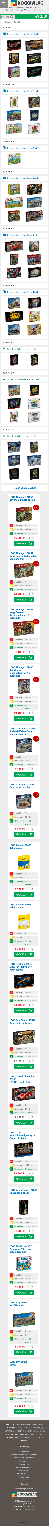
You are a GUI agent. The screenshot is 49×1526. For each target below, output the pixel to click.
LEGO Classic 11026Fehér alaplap (20, 906)
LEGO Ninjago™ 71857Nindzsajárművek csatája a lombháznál (23, 556)
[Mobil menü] (4, 4)
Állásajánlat (24, 1477)
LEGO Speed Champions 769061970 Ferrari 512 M (23, 1079)
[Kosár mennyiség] (29, 538)
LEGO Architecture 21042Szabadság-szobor (23, 1191)
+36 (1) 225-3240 (15, 10)
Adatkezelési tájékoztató (24, 1458)
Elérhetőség (24, 1451)
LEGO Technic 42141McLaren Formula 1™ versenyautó (21, 967)
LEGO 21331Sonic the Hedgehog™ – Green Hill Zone (22, 1135)
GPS (37, 8)
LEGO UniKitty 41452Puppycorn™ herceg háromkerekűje (21, 1249)
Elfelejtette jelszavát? (24, 1489)
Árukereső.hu (24, 1522)
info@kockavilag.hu (25, 1506)
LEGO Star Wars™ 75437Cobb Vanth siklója (22, 786)
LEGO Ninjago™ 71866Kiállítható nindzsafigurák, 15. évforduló (21, 671)
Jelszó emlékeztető (24, 1467)
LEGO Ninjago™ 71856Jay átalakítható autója (22, 498)
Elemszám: (18, 530)
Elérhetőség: (18, 533)
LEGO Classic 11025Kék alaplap (20, 846)
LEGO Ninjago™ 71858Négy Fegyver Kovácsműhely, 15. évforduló (21, 613)
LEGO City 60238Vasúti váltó (18, 1304)
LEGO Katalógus (23, 1474)
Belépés (23, 1461)
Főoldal (8, 22)
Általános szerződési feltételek (24, 1454)
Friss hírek (19, 22)
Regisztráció (23, 1464)
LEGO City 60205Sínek (18, 1363)
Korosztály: (18, 526)
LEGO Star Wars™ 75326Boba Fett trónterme (22, 1021)
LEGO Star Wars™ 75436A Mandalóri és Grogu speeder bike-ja (22, 731)
